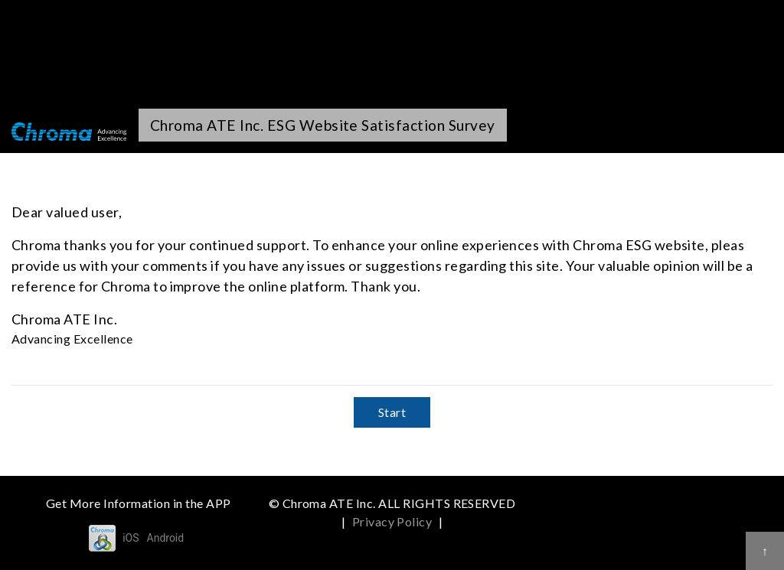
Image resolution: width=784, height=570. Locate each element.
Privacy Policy (392, 521)
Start (392, 412)
